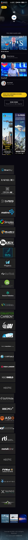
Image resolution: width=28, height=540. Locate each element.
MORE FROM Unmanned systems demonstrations (12, 94)
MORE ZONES (14, 103)
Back (4, 7)
